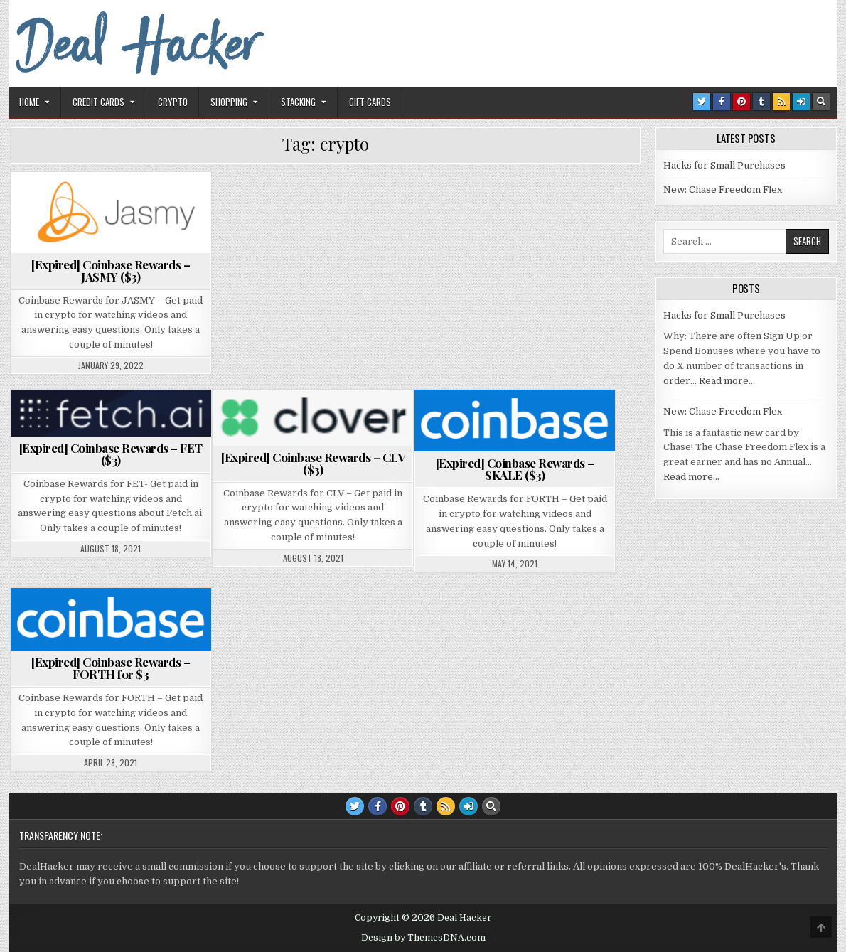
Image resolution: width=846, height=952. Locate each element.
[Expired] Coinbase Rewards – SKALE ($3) (515, 469)
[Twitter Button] (701, 101)
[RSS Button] (781, 101)
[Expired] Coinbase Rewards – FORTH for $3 (110, 668)
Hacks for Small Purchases (724, 165)
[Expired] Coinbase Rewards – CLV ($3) (313, 463)
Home (29, 102)
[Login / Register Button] (801, 101)
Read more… (727, 380)
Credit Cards (98, 102)
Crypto (173, 102)
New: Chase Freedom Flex (722, 189)
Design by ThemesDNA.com (423, 938)
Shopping (228, 102)
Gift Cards (370, 102)
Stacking (298, 102)
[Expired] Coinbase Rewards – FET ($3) (111, 454)
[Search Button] (821, 101)
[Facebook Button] (721, 101)
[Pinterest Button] (741, 101)
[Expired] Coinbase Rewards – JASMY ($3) (110, 270)
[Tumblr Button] (761, 101)
